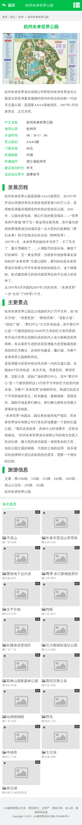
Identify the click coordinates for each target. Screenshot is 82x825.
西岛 (47, 717)
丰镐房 (9, 752)
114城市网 (39, 816)
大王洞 (49, 752)
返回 (8, 5)
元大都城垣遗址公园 (59, 645)
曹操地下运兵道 (16, 574)
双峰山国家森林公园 (20, 681)
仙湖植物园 (13, 717)
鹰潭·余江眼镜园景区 (60, 574)
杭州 (21, 16)
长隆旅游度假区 (16, 645)
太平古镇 (11, 609)
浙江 (13, 16)
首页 (4, 16)
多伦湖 (9, 788)
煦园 (47, 609)
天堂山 (9, 538)
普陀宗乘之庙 (54, 681)
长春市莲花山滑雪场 (59, 538)
